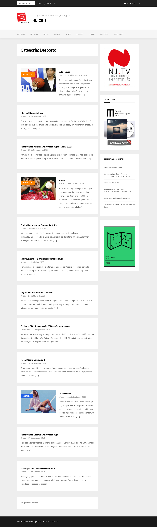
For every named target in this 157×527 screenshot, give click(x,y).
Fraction (119, 167)
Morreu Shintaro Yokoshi (32, 113)
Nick (105, 174)
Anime (46, 34)
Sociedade (118, 34)
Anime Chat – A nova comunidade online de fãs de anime (118, 175)
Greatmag (45, 522)
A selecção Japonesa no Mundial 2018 (38, 468)
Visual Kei (115, 183)
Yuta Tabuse (64, 72)
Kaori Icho (63, 180)
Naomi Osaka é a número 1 (33, 360)
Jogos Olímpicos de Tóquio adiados (37, 292)
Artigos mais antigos (29, 502)
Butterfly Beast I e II (46, 3)
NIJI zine (39, 20)
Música (79, 34)
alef (105, 189)
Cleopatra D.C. (125, 198)
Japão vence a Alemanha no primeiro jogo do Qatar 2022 (46, 147)
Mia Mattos (25, 330)
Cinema (91, 34)
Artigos (34, 34)
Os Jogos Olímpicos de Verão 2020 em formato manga (45, 326)
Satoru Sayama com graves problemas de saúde (42, 259)
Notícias (21, 34)
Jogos (68, 34)
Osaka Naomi (65, 393)
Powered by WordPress (26, 522)
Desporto (27, 74)
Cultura (104, 34)
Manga (57, 34)
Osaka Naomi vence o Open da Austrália (39, 225)
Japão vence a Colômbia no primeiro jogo (39, 435)
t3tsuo (61, 75)
